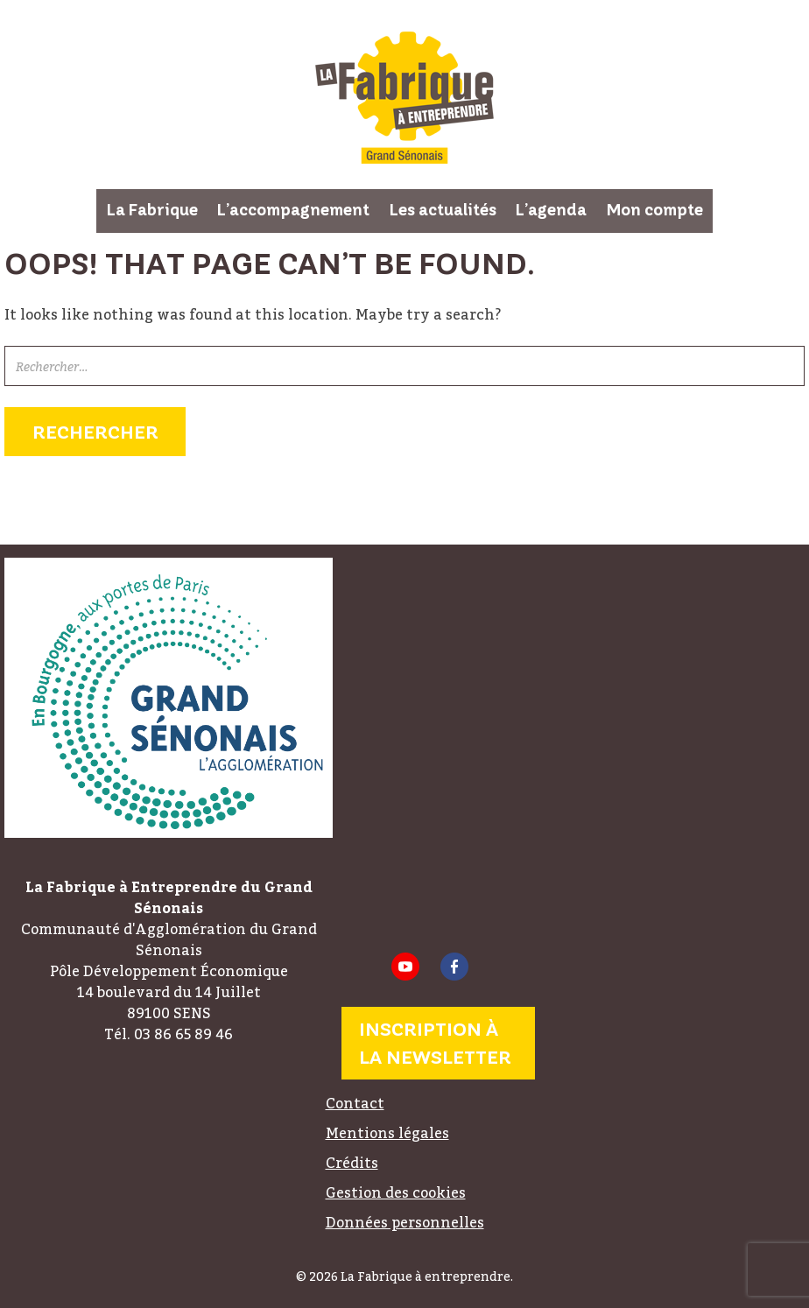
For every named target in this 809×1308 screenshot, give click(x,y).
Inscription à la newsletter (435, 1043)
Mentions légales (387, 1133)
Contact (355, 1103)
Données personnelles (405, 1222)
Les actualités (443, 210)
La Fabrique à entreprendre (404, 98)
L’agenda (551, 210)
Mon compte (655, 210)
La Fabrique (152, 210)
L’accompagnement (293, 210)
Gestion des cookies (396, 1192)
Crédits (352, 1162)
